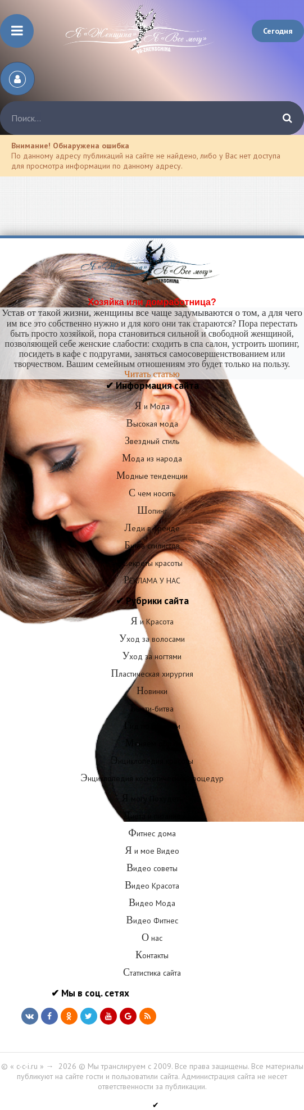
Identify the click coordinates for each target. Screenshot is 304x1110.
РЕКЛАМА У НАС (152, 581)
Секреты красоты (152, 563)
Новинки (152, 691)
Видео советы (152, 868)
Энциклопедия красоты (152, 761)
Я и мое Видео (152, 851)
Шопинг (151, 511)
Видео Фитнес (152, 921)
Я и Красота (151, 622)
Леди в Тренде (151, 528)
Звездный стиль (152, 441)
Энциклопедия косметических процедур (151, 778)
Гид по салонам (152, 726)
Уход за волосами (152, 639)
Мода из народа (152, 459)
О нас (152, 938)
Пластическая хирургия (152, 674)
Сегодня (278, 31)
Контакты (152, 955)
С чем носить (152, 493)
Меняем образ (152, 744)
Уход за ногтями (152, 656)
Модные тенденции (152, 476)
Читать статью (151, 374)
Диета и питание (151, 816)
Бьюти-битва (152, 709)
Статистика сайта (152, 973)
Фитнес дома (151, 833)
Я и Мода (151, 406)
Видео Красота (152, 886)
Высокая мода (152, 424)
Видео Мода (152, 903)
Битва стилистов (151, 546)
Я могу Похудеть (151, 799)
